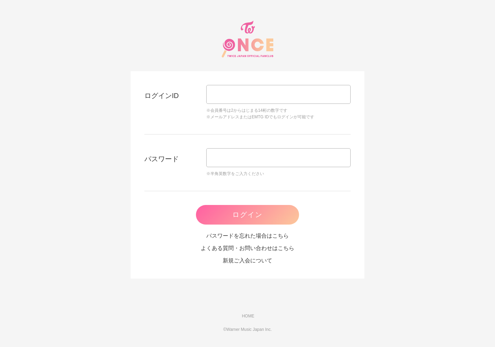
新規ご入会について (247, 260)
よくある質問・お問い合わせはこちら (247, 248)
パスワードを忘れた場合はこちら (247, 236)
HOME (247, 316)
